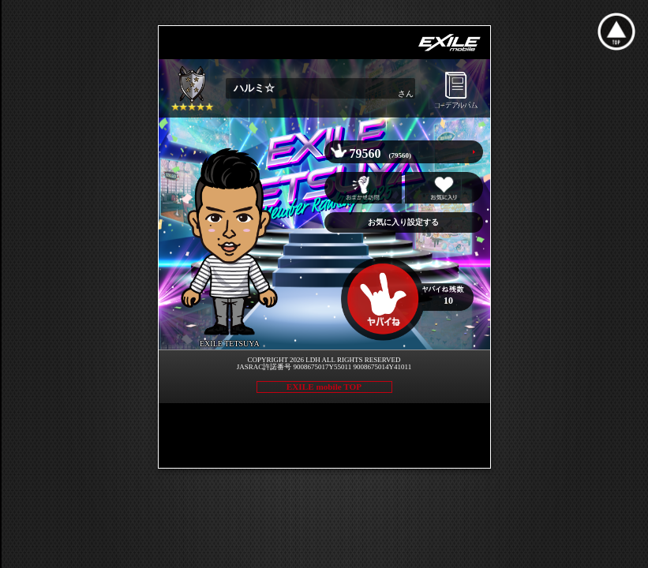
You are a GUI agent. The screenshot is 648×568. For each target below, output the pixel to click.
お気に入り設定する (403, 222)
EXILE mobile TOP (324, 386)
